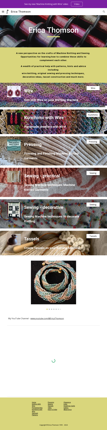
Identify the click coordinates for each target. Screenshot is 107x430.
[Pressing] (93, 141)
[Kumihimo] (93, 114)
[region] (53, 4)
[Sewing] (93, 173)
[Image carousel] (53, 285)
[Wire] (93, 88)
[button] (3, 11)
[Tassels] (93, 236)
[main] (53, 31)
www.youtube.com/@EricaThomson (47, 318)
